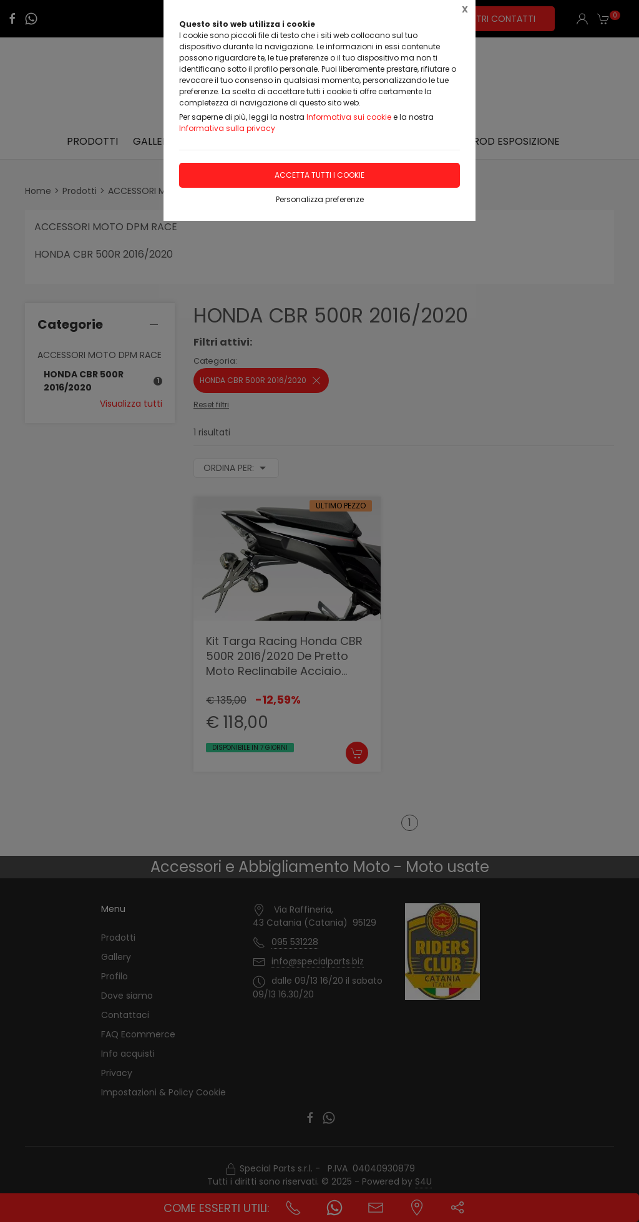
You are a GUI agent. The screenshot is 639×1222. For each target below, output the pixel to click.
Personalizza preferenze (320, 199)
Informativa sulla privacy (227, 128)
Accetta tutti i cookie (319, 175)
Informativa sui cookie (348, 117)
